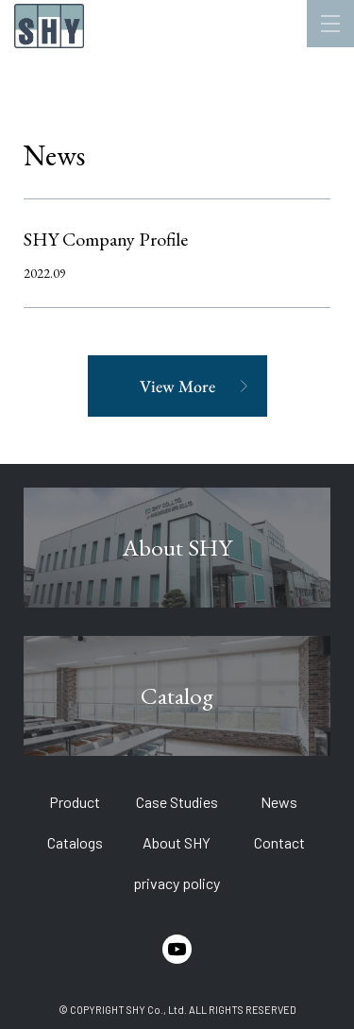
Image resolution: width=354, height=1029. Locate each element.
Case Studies (177, 802)
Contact (279, 842)
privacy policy (176, 883)
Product (74, 802)
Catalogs (75, 842)
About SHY (177, 842)
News (279, 802)
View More (177, 386)
